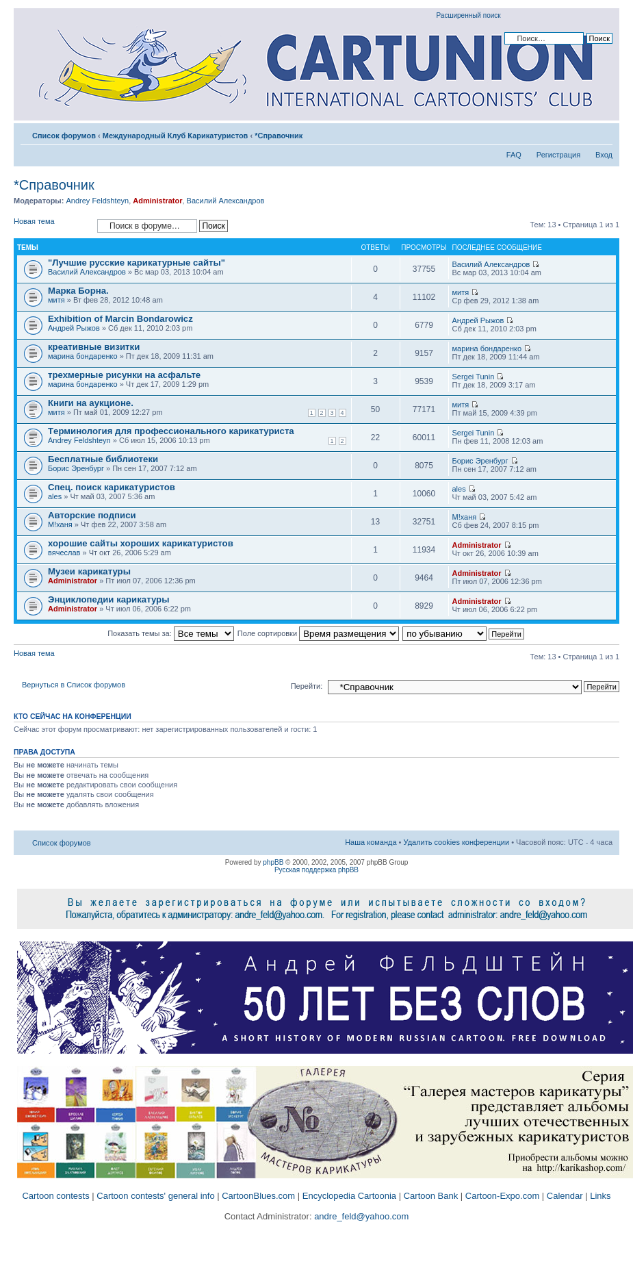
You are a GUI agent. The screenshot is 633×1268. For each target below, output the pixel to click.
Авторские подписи (92, 515)
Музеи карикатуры (89, 571)
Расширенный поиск (469, 15)
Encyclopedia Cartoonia (349, 1196)
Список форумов (64, 135)
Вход (603, 155)
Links (600, 1196)
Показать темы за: (170, 633)
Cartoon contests (55, 1196)
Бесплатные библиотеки (103, 459)
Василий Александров (226, 200)
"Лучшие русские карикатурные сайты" (136, 262)
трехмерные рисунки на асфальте (124, 375)
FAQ (513, 155)
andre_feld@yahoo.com (360, 1216)
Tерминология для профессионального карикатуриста (171, 431)
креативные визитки (94, 347)
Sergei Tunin (473, 376)
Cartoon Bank (431, 1196)
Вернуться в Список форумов (73, 685)
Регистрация (558, 155)
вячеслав (64, 552)
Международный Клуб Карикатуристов (175, 135)
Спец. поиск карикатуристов (111, 487)
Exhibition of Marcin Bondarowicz (120, 319)
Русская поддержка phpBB (316, 870)
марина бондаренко (83, 356)
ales (55, 496)
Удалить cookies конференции (457, 842)
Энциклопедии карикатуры (108, 599)
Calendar (565, 1196)
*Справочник (278, 135)
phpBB (273, 862)
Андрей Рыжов (74, 328)
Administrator (157, 200)
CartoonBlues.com (258, 1196)
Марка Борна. (78, 291)
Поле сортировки (318, 633)
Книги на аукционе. (90, 403)
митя (56, 300)
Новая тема (52, 225)
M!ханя (60, 524)
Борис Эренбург (76, 468)
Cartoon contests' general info (155, 1196)
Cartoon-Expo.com (502, 1196)
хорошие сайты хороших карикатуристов (140, 543)
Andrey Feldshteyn (97, 200)
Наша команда (370, 842)
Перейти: (307, 686)
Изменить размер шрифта (602, 133)
